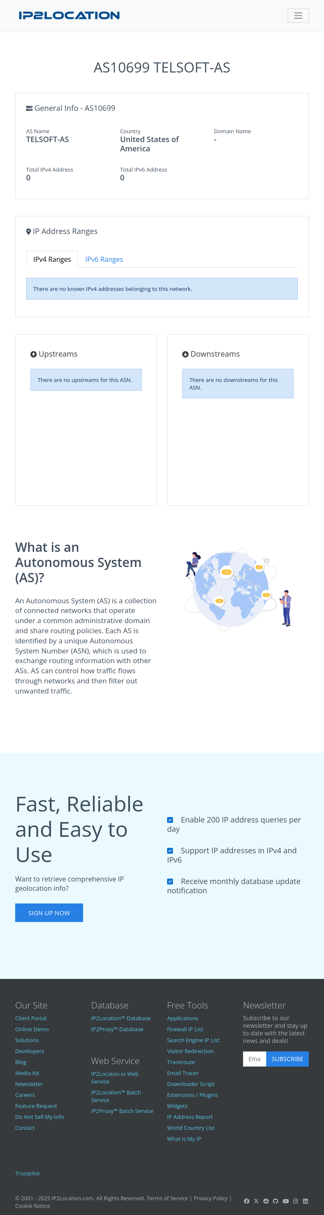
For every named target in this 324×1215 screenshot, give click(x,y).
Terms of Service (167, 1198)
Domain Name (232, 131)
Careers (25, 1095)
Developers (29, 1051)
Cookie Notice (32, 1206)
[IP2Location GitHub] (276, 1201)
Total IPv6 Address (143, 169)
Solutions (27, 1040)
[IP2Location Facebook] (246, 1201)
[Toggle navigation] (298, 15)
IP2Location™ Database (121, 1018)
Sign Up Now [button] (49, 913)
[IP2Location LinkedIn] (305, 1201)
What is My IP (184, 1138)
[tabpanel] (162, 289)
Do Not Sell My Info (39, 1117)
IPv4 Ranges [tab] (52, 259)
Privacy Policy (211, 1198)
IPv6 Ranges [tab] (104, 259)
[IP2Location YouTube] (285, 1201)
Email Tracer (183, 1073)
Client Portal (30, 1018)
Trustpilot (27, 1173)
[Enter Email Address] (255, 1059)
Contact (25, 1128)
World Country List (190, 1128)
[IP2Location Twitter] (256, 1201)
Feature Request (36, 1106)
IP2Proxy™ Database (117, 1029)
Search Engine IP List (193, 1040)
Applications (182, 1018)
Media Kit (27, 1073)
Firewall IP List (185, 1029)
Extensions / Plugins (192, 1095)
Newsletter (29, 1084)
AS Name (37, 131)
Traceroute (181, 1062)
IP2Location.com (73, 1198)
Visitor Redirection (190, 1051)
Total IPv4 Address (49, 169)
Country (130, 131)
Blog (21, 1062)
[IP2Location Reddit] (266, 1201)
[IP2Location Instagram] (295, 1201)
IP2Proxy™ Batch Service (122, 1111)
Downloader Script (190, 1084)
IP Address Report (190, 1117)
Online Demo (32, 1029)
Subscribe (287, 1059)
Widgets (177, 1106)
